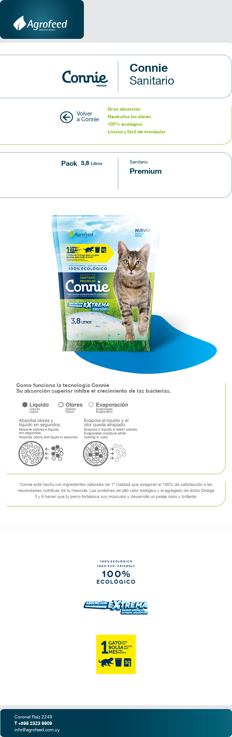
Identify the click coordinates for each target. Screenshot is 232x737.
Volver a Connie (88, 116)
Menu (215, 19)
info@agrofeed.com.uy (37, 730)
